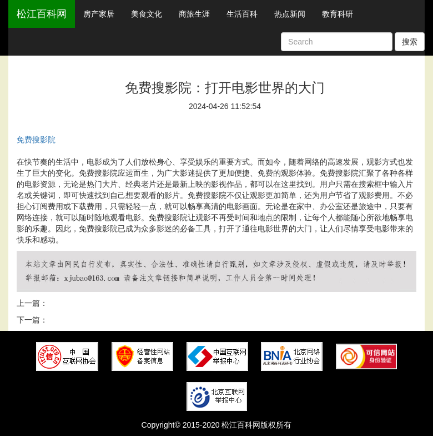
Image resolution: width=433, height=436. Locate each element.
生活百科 (242, 13)
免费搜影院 (36, 139)
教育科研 (337, 13)
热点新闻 (289, 13)
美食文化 (146, 13)
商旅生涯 (194, 13)
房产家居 (98, 13)
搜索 (409, 41)
